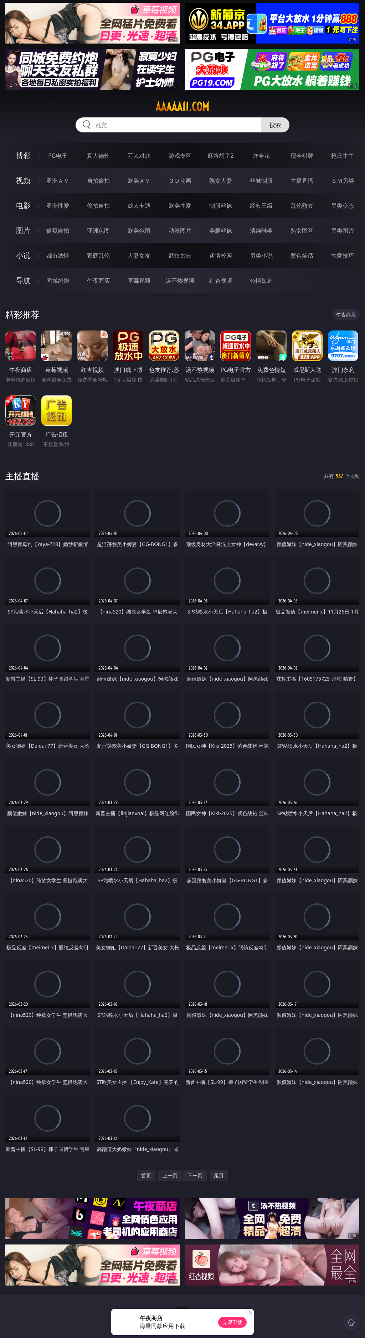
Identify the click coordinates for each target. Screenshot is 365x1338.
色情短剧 (261, 280)
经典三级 (261, 205)
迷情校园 (220, 255)
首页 (146, 1175)
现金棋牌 (302, 156)
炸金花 (261, 156)
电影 (23, 205)
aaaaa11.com (182, 107)
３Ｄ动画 (180, 181)
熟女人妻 (220, 181)
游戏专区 (180, 156)
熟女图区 (302, 230)
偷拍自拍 (98, 205)
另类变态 (342, 205)
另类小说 (261, 255)
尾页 (219, 1175)
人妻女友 (139, 255)
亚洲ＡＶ (57, 181)
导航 (23, 280)
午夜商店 (98, 280)
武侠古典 (180, 255)
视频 (23, 180)
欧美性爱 (180, 205)
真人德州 (98, 156)
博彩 (23, 155)
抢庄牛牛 (342, 156)
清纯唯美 (261, 230)
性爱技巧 (342, 255)
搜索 (275, 125)
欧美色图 (139, 230)
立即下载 (232, 1322)
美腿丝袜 (220, 230)
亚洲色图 (98, 230)
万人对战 (139, 156)
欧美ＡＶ (139, 181)
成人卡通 (139, 205)
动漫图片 (180, 230)
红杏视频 (220, 280)
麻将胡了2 (220, 156)
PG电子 (57, 156)
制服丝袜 (220, 205)
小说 (23, 255)
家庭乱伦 (98, 255)
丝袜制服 (261, 181)
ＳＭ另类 (342, 181)
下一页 (194, 1175)
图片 (23, 230)
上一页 (170, 1175)
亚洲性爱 (57, 205)
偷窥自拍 (57, 230)
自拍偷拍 (98, 181)
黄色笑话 (302, 255)
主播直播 (302, 181)
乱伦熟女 (302, 205)
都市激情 (57, 255)
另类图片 (342, 230)
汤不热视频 (180, 280)
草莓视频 (139, 280)
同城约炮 (57, 280)
